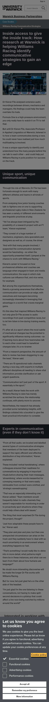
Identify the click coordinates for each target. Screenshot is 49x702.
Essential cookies (16, 658)
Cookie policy (38, 654)
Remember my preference (24, 690)
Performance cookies (18, 676)
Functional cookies (16, 664)
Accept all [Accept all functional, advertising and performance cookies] (24, 684)
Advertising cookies (17, 670)
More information (24, 696)
